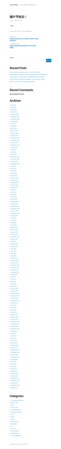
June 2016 (13, 307)
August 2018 (14, 246)
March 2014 (14, 371)
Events (13, 417)
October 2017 (14, 270)
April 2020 (14, 225)
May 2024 (13, 128)
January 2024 (14, 135)
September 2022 (15, 164)
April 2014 (14, 369)
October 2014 (14, 355)
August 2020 (14, 216)
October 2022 (14, 161)
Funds (12, 419)
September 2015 (15, 329)
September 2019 (15, 237)
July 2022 (13, 166)
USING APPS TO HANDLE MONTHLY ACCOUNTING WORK (27, 79)
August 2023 (14, 147)
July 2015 (13, 333)
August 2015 (14, 331)
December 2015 (15, 322)
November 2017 (15, 267)
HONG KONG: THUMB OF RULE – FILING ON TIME (25, 72)
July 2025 (13, 105)
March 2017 (14, 286)
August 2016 (14, 303)
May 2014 (13, 366)
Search (11, 57)
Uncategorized (15, 433)
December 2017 (15, 265)
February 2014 (15, 373)
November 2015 (15, 324)
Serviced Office (15, 431)
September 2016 (15, 300)
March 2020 (14, 227)
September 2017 (15, 272)
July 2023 (13, 150)
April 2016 (14, 312)
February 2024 (15, 133)
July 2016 (13, 305)
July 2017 (13, 277)
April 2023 (14, 154)
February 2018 (15, 260)
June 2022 (13, 168)
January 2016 (14, 319)
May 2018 (13, 253)
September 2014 (15, 357)
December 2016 (15, 293)
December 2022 (15, 157)
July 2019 (13, 241)
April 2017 (14, 284)
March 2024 (14, 131)
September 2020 (15, 213)
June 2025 (13, 107)
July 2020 (13, 218)
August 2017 (14, 274)
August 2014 (14, 359)
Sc (31, 31)
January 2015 (14, 347)
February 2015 (15, 345)
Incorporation (27, 31)
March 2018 (14, 258)
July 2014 (13, 362)
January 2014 (14, 376)
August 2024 (14, 121)
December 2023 (15, 138)
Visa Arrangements (16, 435)
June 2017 (13, 279)
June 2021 (13, 192)
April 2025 (14, 109)
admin (12, 20)
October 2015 (14, 326)
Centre (12, 405)
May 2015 (13, 338)
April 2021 (14, 197)
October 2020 (14, 211)
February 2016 (15, 317)
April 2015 (14, 340)
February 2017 (15, 289)
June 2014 (13, 364)
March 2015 (14, 343)
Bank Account (14, 402)
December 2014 (15, 350)
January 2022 (14, 180)
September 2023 (15, 145)
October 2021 (14, 185)
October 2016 (14, 298)
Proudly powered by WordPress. (22, 444)
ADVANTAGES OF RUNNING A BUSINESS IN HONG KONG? (27, 77)
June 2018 (13, 251)
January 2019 (14, 244)
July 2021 (13, 190)
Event (12, 414)
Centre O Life (14, 407)
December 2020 (15, 206)
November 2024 (15, 117)
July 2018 (13, 248)
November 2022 (15, 159)
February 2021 (15, 201)
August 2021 (14, 187)
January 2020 (14, 232)
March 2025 (14, 112)
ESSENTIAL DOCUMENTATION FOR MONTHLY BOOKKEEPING (28, 74)
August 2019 (14, 239)
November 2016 (15, 296)
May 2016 (13, 310)
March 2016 (14, 315)
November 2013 (15, 380)
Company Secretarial (16, 412)
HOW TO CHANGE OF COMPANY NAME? (22, 82)
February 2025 (15, 114)
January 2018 (14, 263)
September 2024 (15, 119)
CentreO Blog (14, 5)
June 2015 (13, 336)
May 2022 (13, 171)
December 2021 (15, 182)
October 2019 (14, 234)
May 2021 (13, 194)
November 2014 (15, 352)
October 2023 (14, 142)
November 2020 (15, 208)
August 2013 (14, 388)
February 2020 (15, 230)
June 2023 (13, 152)
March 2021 (14, 199)
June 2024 (13, 126)
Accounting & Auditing (17, 400)
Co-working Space (16, 409)
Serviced (13, 428)
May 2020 (13, 223)
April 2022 (14, 173)
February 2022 (15, 178)
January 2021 (14, 204)
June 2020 (13, 220)
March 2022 (14, 175)
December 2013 (15, 378)
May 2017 (13, 281)
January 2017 (14, 291)
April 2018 (14, 256)
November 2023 (15, 140)
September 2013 (15, 385)
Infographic (14, 424)
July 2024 (13, 124)
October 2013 (14, 383)
